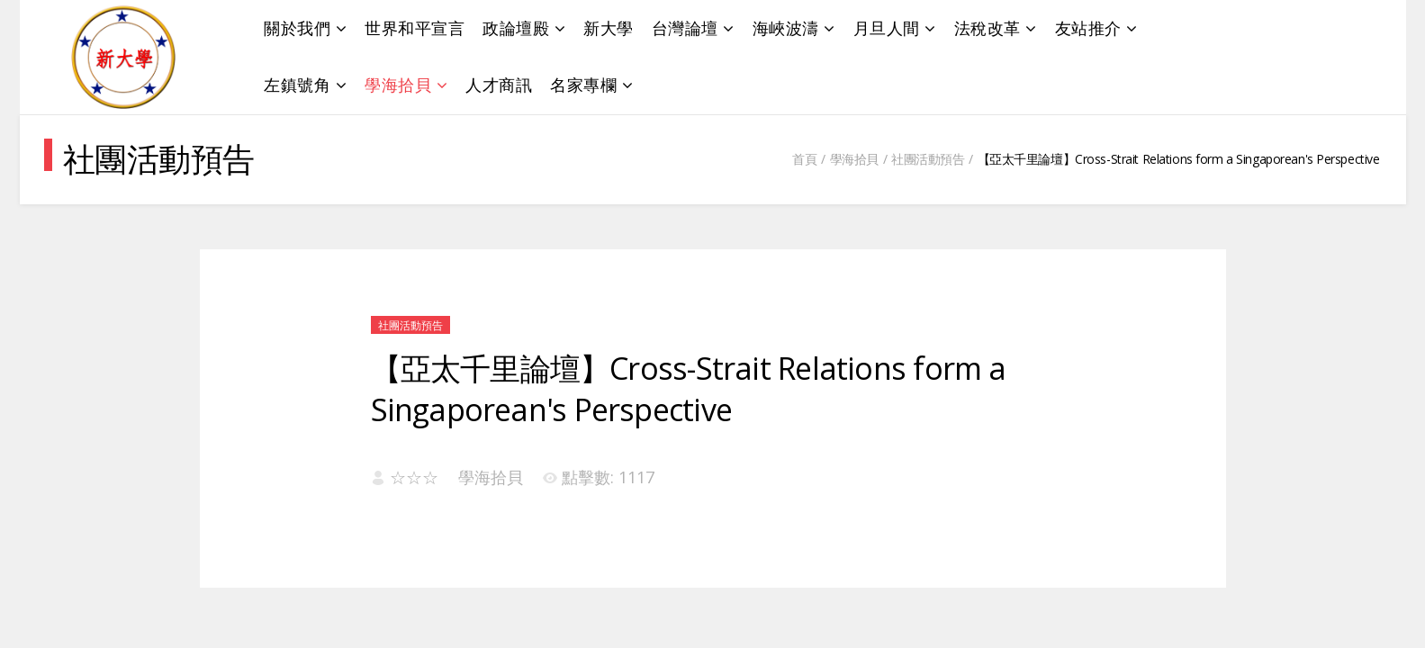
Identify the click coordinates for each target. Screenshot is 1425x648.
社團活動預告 (927, 158)
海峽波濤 (786, 28)
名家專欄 (583, 84)
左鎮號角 (297, 84)
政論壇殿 (516, 28)
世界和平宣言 (414, 28)
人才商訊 (498, 84)
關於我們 (297, 28)
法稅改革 (987, 28)
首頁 (804, 158)
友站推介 (1088, 28)
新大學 (608, 28)
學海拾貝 (398, 84)
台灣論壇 (685, 28)
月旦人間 (886, 28)
